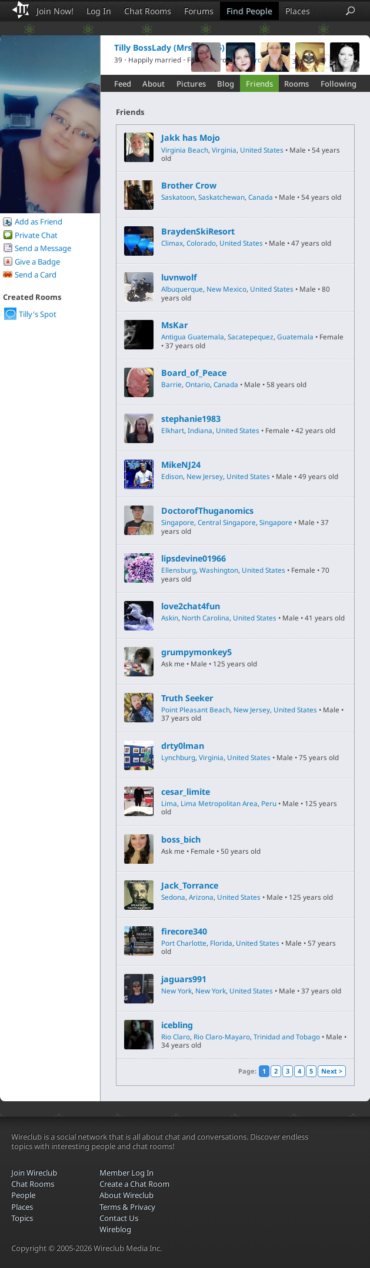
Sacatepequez (251, 336)
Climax (172, 242)
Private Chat (36, 235)
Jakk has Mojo (190, 138)
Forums (199, 10)
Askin (169, 617)
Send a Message (43, 248)
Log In (98, 10)
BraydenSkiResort (198, 231)
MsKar (174, 325)
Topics (22, 1218)
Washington (218, 569)
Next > (331, 1070)
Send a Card (35, 274)
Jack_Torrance (189, 885)
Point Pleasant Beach (195, 709)
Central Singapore (227, 522)
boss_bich (181, 839)
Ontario (197, 384)
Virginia (224, 149)
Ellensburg (178, 569)
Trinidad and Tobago (287, 1036)
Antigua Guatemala (192, 336)
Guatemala (295, 336)
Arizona (201, 897)
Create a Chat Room (134, 1183)
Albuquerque (182, 288)
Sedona (173, 897)
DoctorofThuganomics (207, 511)
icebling (177, 1025)
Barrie (171, 384)
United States (262, 149)
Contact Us (118, 1218)
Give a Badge (37, 261)
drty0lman (182, 746)
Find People (249, 10)
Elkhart (172, 430)
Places (297, 10)
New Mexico (226, 288)
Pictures (191, 83)
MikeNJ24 (181, 465)
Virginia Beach (184, 149)
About (153, 83)
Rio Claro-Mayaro (222, 1036)
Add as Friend (38, 221)
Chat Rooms (147, 10)
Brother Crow (188, 185)
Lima (169, 803)
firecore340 (184, 931)
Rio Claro (175, 1036)
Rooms (296, 83)
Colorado (201, 242)
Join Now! (55, 10)
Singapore (177, 522)
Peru (268, 803)
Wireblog (115, 1229)
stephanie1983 (191, 419)
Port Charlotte (183, 942)
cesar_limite (185, 792)
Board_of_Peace (193, 373)
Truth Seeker (187, 698)
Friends (259, 83)
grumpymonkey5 (196, 652)
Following (338, 83)
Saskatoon (178, 197)
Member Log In (126, 1172)
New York (176, 990)
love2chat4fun (190, 606)
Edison (172, 476)
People (23, 1195)
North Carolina (205, 617)
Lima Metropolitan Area (219, 803)
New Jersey (204, 476)
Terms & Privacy (127, 1206)
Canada (260, 197)
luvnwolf (179, 277)
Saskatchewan (221, 197)
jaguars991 (183, 979)
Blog (225, 83)
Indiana (200, 430)
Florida (221, 942)
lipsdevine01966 (193, 558)
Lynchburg (178, 757)
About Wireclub (126, 1195)
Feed (122, 83)
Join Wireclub (34, 1172)
